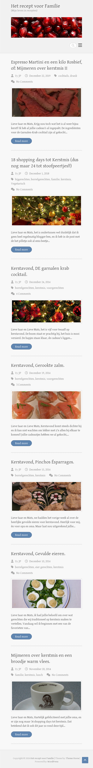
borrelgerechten (40, 179)
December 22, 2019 (39, 76)
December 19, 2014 (39, 373)
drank (73, 76)
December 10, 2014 (39, 561)
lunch (39, 675)
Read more (21, 141)
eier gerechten (43, 567)
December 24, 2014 (39, 282)
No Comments (24, 81)
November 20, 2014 (40, 669)
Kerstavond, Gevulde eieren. (38, 553)
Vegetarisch (18, 183)
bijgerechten (22, 179)
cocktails (63, 76)
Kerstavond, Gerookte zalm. (37, 365)
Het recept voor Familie (35, 6)
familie (55, 179)
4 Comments (23, 293)
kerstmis (66, 179)
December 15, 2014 (39, 469)
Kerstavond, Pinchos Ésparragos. (42, 462)
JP (20, 76)
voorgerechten (55, 288)
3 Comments (23, 384)
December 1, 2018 (39, 173)
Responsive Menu (80, 45)
